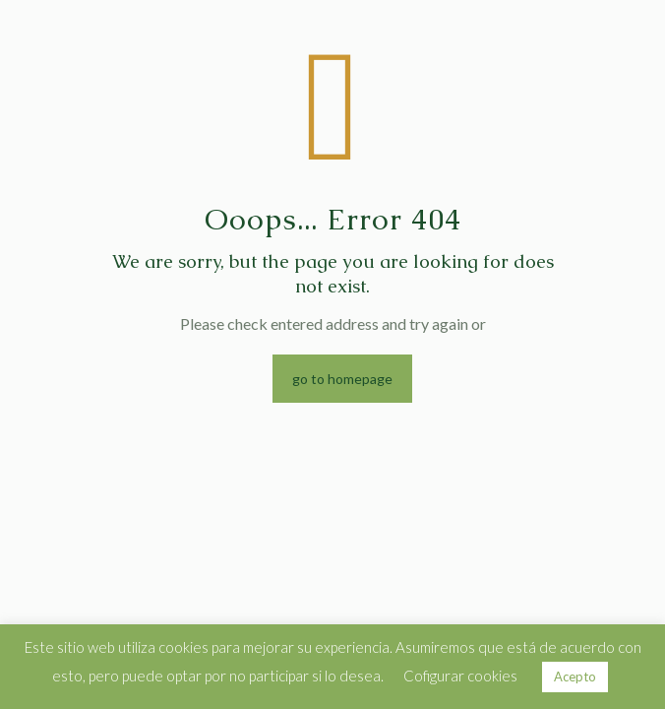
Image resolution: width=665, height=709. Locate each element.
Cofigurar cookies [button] (460, 675)
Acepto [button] (575, 676)
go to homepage (342, 378)
